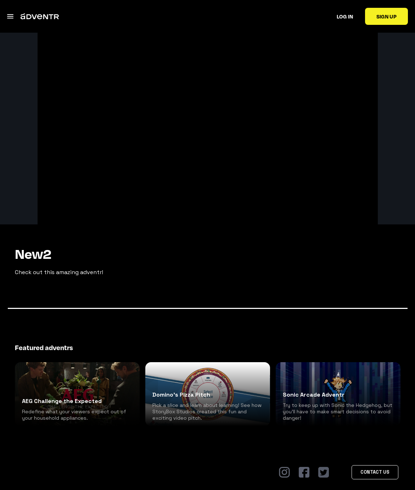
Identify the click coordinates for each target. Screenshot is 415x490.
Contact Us (374, 472)
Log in (345, 16)
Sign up (386, 16)
